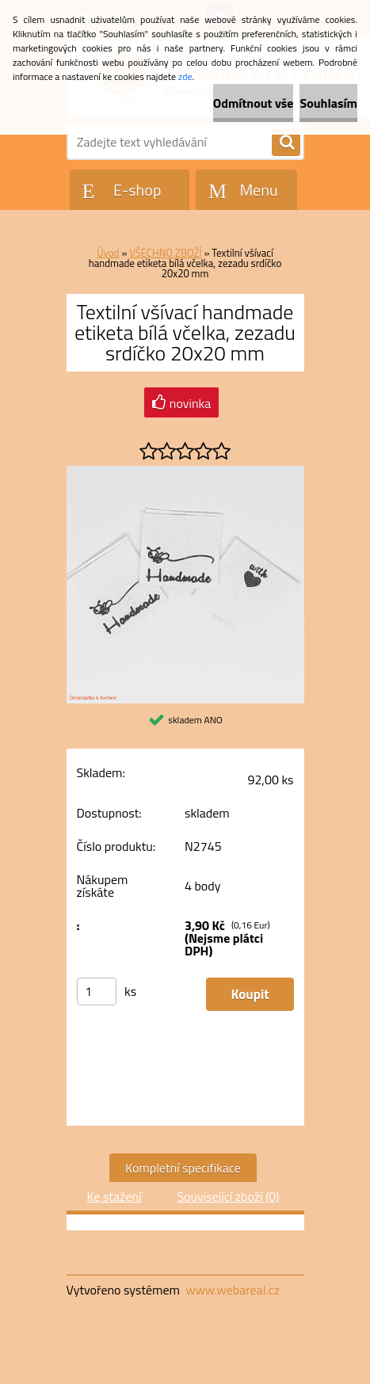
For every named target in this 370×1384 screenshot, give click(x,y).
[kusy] (96, 991)
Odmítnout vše (253, 102)
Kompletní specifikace (183, 1167)
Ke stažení (113, 1196)
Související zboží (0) (228, 1196)
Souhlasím (328, 102)
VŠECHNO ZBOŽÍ (165, 253)
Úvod (108, 253)
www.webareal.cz (232, 1289)
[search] (286, 143)
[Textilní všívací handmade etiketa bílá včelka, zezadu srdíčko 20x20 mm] (185, 472)
